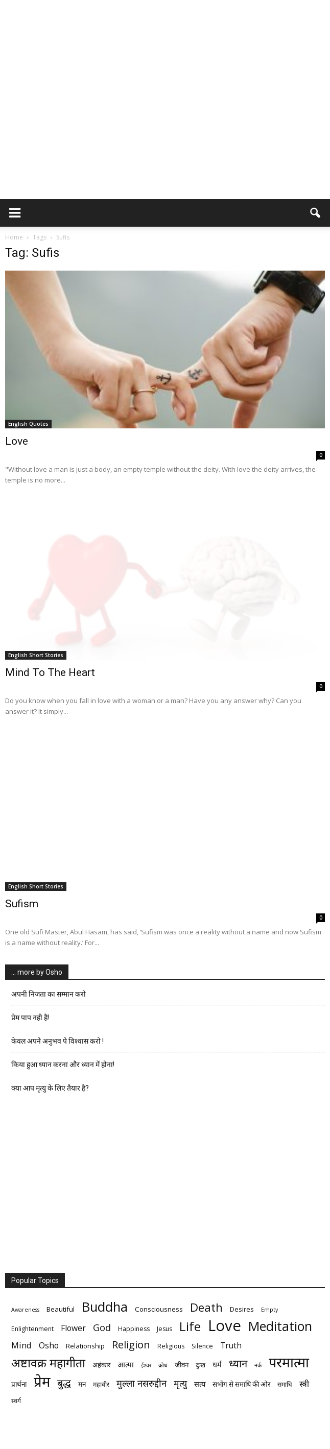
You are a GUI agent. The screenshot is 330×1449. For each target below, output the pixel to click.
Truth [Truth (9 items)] (231, 1345)
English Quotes (28, 423)
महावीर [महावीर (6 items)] (101, 1384)
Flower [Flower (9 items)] (73, 1328)
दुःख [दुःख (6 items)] (200, 1365)
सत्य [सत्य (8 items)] (199, 1384)
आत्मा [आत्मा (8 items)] (125, 1364)
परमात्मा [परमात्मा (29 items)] (289, 1362)
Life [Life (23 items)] (190, 1326)
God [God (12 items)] (102, 1327)
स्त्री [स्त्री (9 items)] (304, 1384)
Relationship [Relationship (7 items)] (85, 1345)
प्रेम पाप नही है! (30, 1017)
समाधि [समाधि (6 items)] (284, 1384)
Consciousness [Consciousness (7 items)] (159, 1309)
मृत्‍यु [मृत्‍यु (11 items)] (180, 1383)
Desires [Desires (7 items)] (242, 1309)
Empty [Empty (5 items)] (269, 1309)
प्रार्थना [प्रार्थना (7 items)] (19, 1384)
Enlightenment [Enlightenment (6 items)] (32, 1328)
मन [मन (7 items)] (82, 1384)
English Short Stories (35, 655)
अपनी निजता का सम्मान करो (48, 994)
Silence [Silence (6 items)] (202, 1346)
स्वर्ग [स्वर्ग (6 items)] (16, 1400)
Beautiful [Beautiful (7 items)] (60, 1309)
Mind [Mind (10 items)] (21, 1345)
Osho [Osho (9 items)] (49, 1345)
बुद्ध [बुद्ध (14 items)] (64, 1383)
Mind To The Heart (50, 672)
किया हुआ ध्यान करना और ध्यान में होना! (62, 1064)
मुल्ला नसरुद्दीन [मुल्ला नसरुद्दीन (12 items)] (141, 1383)
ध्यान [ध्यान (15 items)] (238, 1363)
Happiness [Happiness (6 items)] (134, 1328)
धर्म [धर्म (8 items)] (217, 1364)
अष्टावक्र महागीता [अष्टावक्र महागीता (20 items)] (48, 1363)
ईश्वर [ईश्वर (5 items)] (146, 1365)
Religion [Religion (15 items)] (131, 1344)
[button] (315, 213)
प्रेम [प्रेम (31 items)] (42, 1381)
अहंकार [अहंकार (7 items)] (101, 1364)
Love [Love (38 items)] (224, 1325)
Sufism (21, 904)
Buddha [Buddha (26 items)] (105, 1306)
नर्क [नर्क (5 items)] (258, 1365)
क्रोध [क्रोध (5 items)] (163, 1365)
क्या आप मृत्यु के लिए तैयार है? (50, 1088)
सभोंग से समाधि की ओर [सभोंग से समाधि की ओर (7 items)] (241, 1384)
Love (16, 441)
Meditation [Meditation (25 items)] (280, 1326)
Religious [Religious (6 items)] (170, 1346)
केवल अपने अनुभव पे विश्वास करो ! (57, 1041)
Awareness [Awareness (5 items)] (25, 1309)
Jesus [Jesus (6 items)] (164, 1328)
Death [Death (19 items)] (206, 1307)
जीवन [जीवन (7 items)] (181, 1364)
